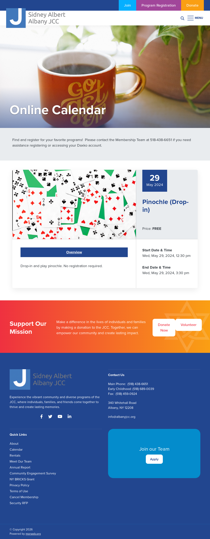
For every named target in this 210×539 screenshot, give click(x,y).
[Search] (182, 18)
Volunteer (188, 324)
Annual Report (20, 467)
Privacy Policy (19, 485)
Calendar (16, 449)
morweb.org (33, 534)
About (14, 443)
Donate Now (164, 327)
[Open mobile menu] (195, 18)
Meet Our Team (21, 461)
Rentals (15, 455)
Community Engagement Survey (33, 473)
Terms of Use (19, 491)
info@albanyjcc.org (121, 416)
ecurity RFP (19, 503)
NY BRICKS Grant (22, 479)
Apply (154, 459)
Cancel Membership (24, 497)
